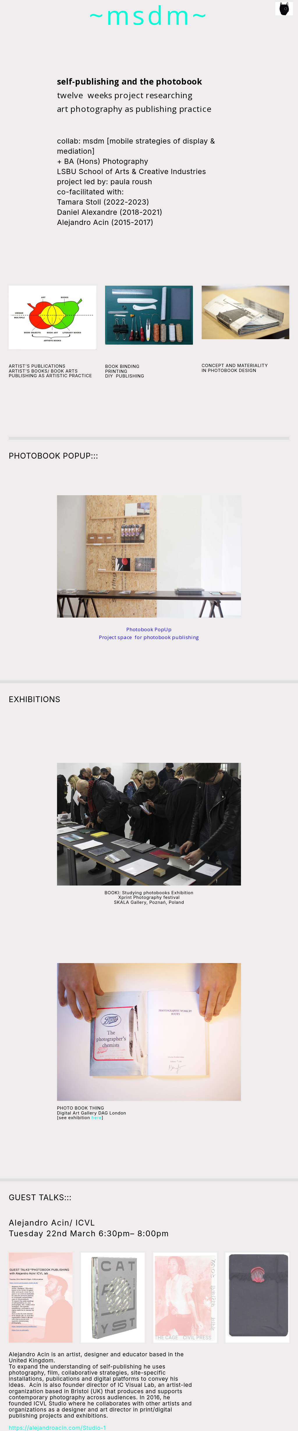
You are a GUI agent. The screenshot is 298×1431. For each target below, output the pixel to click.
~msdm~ (149, 15)
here (97, 1117)
